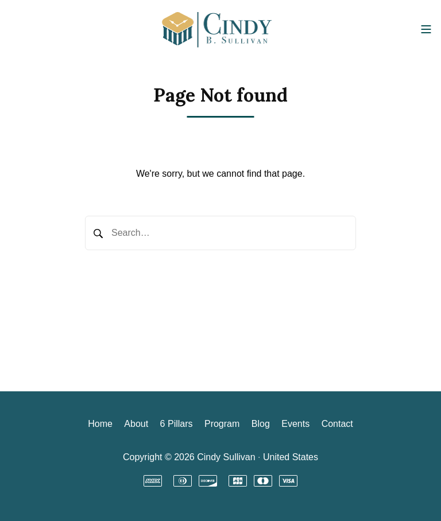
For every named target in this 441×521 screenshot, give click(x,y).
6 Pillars (176, 424)
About (136, 424)
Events (295, 424)
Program (221, 424)
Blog (261, 424)
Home (100, 424)
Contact (337, 424)
